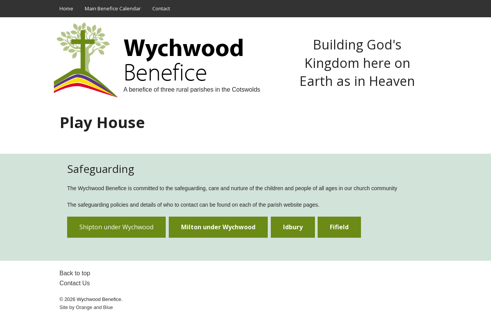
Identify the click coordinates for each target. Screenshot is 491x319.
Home (66, 8)
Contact (161, 8)
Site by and (86, 307)
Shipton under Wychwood (116, 227)
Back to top (74, 273)
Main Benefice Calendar (113, 8)
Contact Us (74, 283)
